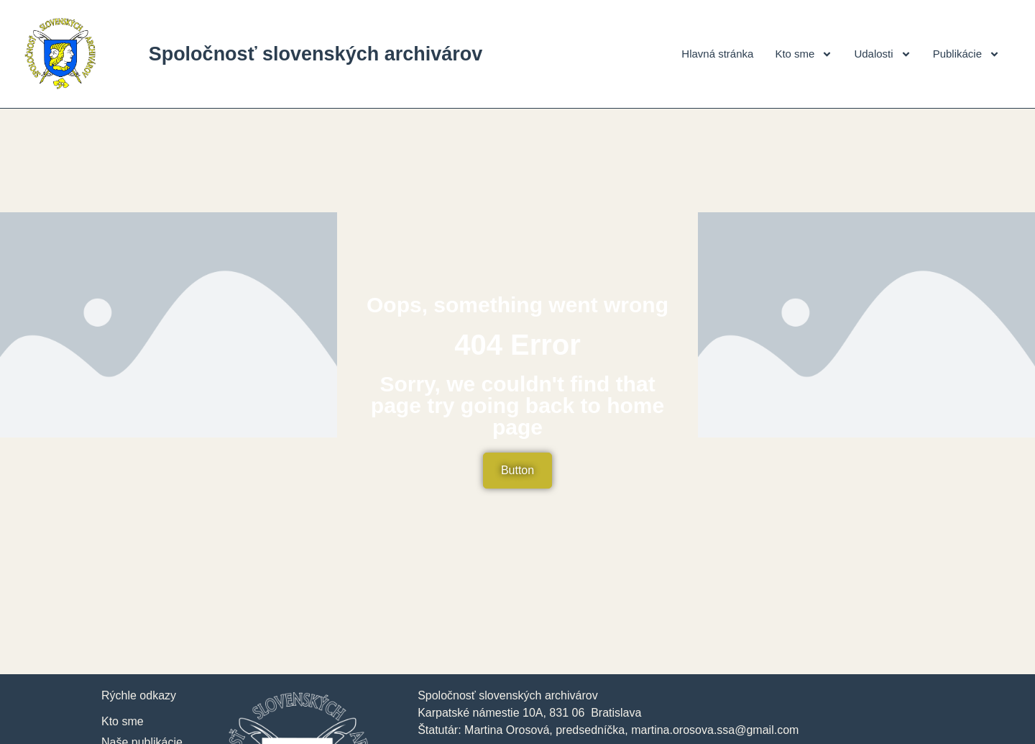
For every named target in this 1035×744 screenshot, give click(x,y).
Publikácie (966, 54)
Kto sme (803, 54)
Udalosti (882, 54)
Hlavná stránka (717, 53)
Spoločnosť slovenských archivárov (316, 54)
